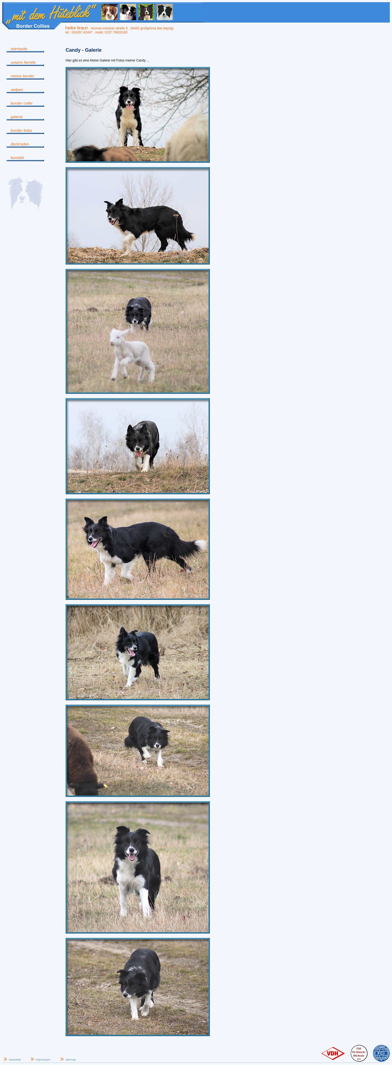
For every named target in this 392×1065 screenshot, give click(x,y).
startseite (15, 1059)
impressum (43, 1059)
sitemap (70, 1059)
